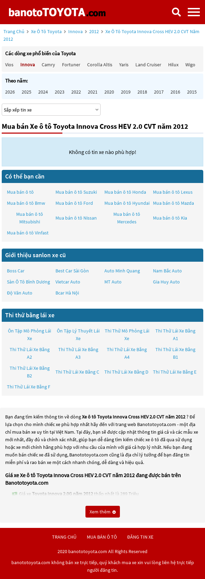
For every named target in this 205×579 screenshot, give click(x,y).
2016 (175, 92)
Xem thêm (103, 512)
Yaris (124, 64)
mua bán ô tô (102, 537)
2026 (10, 92)
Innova (76, 31)
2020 (109, 92)
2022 (76, 92)
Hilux (173, 64)
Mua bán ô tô (20, 192)
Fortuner (71, 64)
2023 (59, 92)
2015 (192, 92)
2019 (126, 92)
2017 (159, 92)
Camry (48, 64)
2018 (142, 92)
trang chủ (64, 537)
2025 (26, 92)
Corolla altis (99, 64)
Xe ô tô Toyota (46, 31)
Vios (9, 64)
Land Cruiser (148, 64)
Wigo (190, 64)
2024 (43, 92)
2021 (93, 92)
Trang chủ (13, 31)
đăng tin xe (140, 537)
